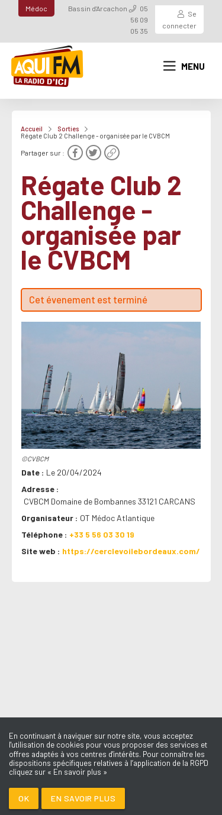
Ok (23, 798)
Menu (184, 66)
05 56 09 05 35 (139, 19)
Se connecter (179, 19)
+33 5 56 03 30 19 (101, 534)
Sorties (68, 128)
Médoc (36, 8)
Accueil (32, 128)
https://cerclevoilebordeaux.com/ (131, 551)
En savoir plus (83, 798)
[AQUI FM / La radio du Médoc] (47, 66)
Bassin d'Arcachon (97, 8)
